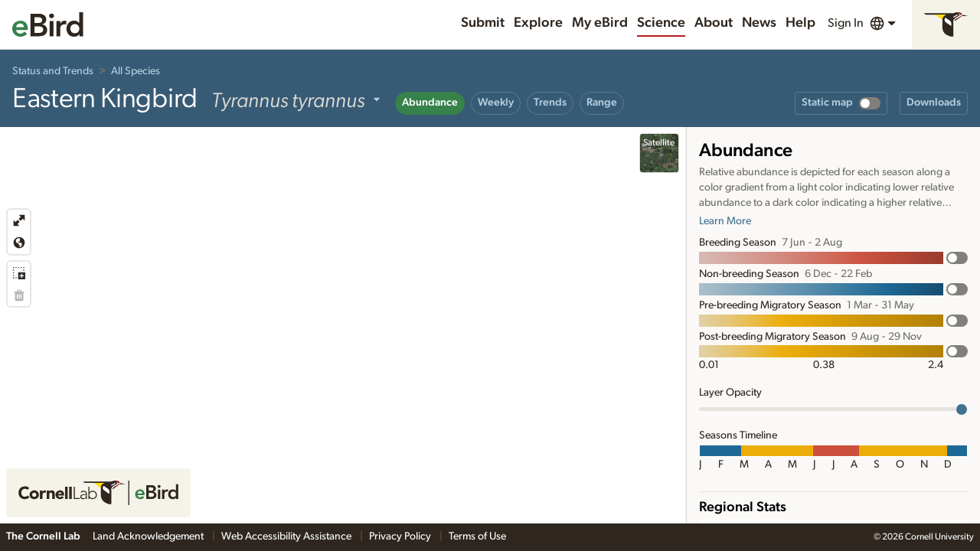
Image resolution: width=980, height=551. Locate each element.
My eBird (600, 23)
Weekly (496, 102)
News (759, 23)
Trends (550, 102)
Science (661, 23)
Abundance (430, 102)
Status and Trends (52, 71)
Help (800, 23)
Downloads (933, 102)
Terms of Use (477, 536)
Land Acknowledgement (149, 536)
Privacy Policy (401, 536)
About (713, 23)
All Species (135, 71)
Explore (538, 23)
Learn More (725, 221)
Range (601, 102)
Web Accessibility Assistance (287, 536)
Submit (483, 23)
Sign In (846, 23)
